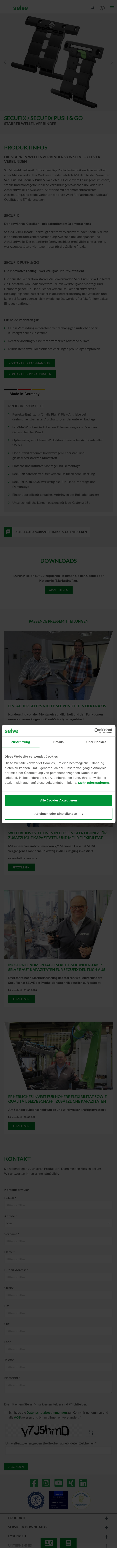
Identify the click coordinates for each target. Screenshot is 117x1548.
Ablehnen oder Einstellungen (58, 813)
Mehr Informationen (93, 782)
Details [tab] (58, 742)
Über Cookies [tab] (96, 742)
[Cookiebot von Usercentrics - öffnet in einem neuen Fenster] (94, 730)
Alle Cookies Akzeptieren (58, 800)
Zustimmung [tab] (20, 742)
